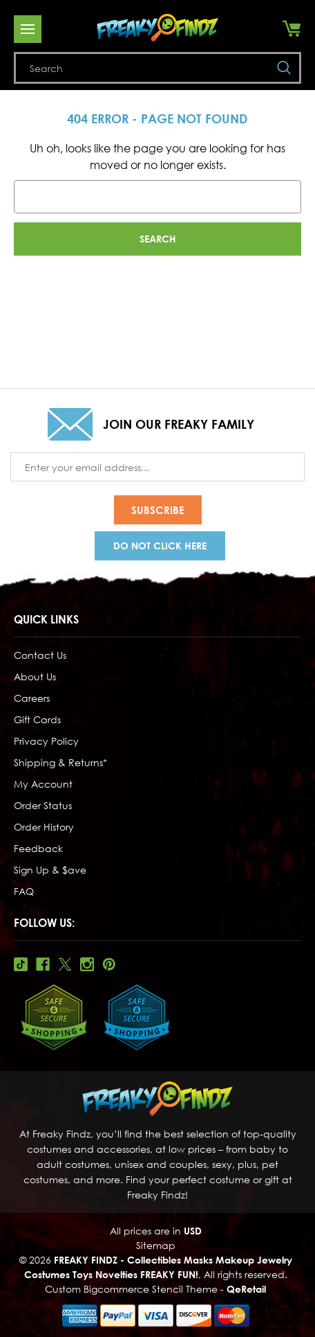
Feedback (38, 848)
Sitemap (155, 1245)
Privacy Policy (46, 741)
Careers (32, 698)
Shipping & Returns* (60, 762)
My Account (43, 784)
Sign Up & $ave (50, 870)
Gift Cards (37, 719)
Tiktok (21, 964)
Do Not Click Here (160, 545)
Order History (44, 827)
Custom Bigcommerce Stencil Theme (131, 1289)
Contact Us (40, 655)
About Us (35, 676)
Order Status (43, 805)
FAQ (24, 891)
